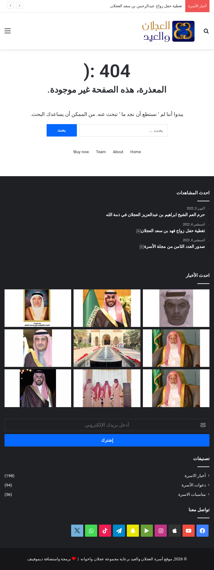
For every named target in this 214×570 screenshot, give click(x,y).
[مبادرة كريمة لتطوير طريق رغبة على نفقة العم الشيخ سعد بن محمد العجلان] (176, 388)
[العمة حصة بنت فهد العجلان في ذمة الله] (38, 308)
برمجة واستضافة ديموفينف (49, 559)
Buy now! (81, 152)
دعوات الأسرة (194, 485)
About (118, 152)
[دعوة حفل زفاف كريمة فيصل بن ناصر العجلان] (38, 348)
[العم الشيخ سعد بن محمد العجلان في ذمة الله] (176, 348)
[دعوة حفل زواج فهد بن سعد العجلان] (38, 388)
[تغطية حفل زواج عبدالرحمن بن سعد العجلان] (107, 308)
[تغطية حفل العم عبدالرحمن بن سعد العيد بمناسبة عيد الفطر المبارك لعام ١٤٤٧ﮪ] (107, 388)
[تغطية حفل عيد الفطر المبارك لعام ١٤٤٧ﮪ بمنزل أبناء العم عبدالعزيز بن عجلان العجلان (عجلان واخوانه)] (107, 348)
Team (101, 152)
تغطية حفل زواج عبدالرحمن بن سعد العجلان (146, 6)
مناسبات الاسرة (192, 494)
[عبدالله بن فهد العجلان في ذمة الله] (176, 308)
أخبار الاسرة (195, 475)
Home (135, 152)
